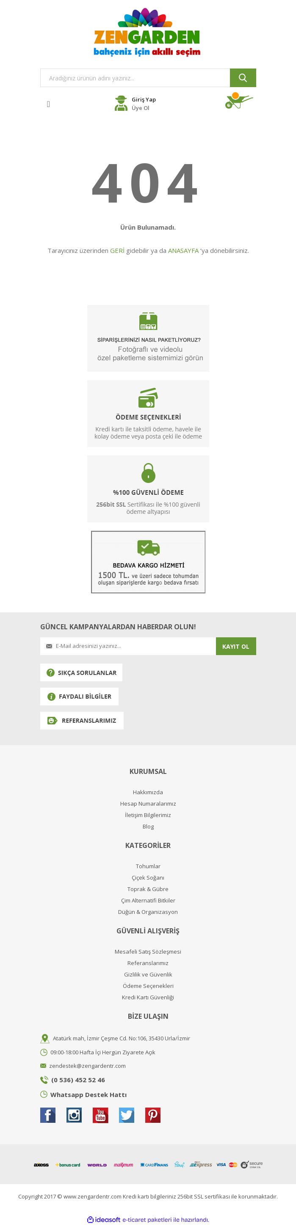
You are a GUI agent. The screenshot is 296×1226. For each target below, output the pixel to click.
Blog (148, 826)
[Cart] (240, 102)
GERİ (117, 250)
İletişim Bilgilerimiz (148, 815)
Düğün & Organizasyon (148, 912)
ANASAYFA (183, 250)
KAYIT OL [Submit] (235, 646)
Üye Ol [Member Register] (140, 108)
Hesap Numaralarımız (148, 804)
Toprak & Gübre (148, 889)
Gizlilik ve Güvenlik (148, 974)
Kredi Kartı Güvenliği (148, 997)
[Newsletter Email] (128, 646)
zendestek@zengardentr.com (87, 1066)
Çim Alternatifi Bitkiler (148, 900)
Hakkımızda (148, 792)
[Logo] (148, 32)
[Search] (148, 78)
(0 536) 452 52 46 (78, 1079)
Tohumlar (148, 866)
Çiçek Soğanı (148, 878)
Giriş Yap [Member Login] (144, 99)
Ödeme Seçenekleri (148, 986)
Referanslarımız (148, 963)
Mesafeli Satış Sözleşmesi (148, 952)
